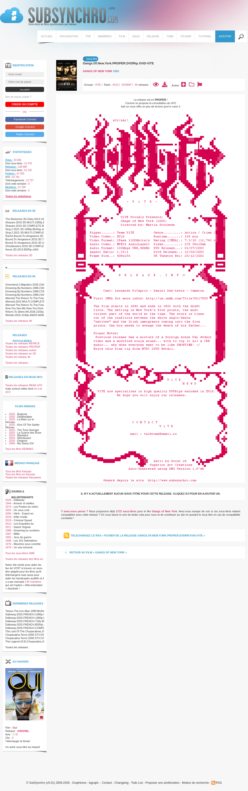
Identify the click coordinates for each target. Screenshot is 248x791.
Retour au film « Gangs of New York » (98, 552)
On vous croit (21, 510)
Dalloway (19, 499)
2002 (116, 71)
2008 (12, 443)
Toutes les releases (18, 255)
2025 (12, 414)
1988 (8, 530)
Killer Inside (20, 516)
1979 (8, 547)
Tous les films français (18, 471)
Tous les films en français (20, 474)
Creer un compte (25, 104)
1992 (8, 537)
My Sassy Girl (25, 443)
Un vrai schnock (23, 547)
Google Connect (25, 126)
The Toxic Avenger (28, 430)
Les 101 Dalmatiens (25, 540)
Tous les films (19, 448)
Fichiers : (10, 173)
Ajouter (225, 36)
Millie (17, 533)
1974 (8, 506)
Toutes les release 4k (17, 356)
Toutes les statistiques (18, 196)
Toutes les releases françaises (23, 477)
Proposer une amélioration (162, 782)
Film (122, 36)
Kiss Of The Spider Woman (22, 426)
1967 (8, 533)
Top (88, 36)
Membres (105, 36)
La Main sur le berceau (19, 420)
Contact (107, 782)
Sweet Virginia (22, 527)
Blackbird (22, 435)
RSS (219, 782)
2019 (12, 435)
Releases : (11, 167)
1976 (8, 543)
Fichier (185, 36)
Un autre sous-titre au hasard (22, 747)
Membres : (11, 187)
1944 (8, 503)
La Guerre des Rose (29, 432)
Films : (9, 160)
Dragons (22, 440)
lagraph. (94, 782)
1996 (8, 540)
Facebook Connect (24, 119)
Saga (136, 36)
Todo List (137, 782)
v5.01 (59, 16)
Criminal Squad (23, 520)
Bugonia (22, 414)
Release (153, 36)
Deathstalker (24, 416)
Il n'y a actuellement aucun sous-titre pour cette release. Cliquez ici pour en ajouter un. (150, 493)
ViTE (98, 84)
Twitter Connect (24, 134)
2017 (8, 527)
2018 (8, 516)
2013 (8, 523)
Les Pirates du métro (26, 506)
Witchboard (24, 438)
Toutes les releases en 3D (20, 353)
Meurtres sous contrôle (27, 543)
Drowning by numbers (26, 530)
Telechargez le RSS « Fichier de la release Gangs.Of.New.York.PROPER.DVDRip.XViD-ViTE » (138, 535)
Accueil (47, 36)
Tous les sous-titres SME (20, 553)
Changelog (122, 782)
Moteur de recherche (195, 782)
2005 (8, 513)
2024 (12, 438)
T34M (169, 36)
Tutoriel (204, 36)
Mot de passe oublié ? (18, 96)
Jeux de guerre (22, 537)
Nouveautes (69, 36)
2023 (12, 430)
